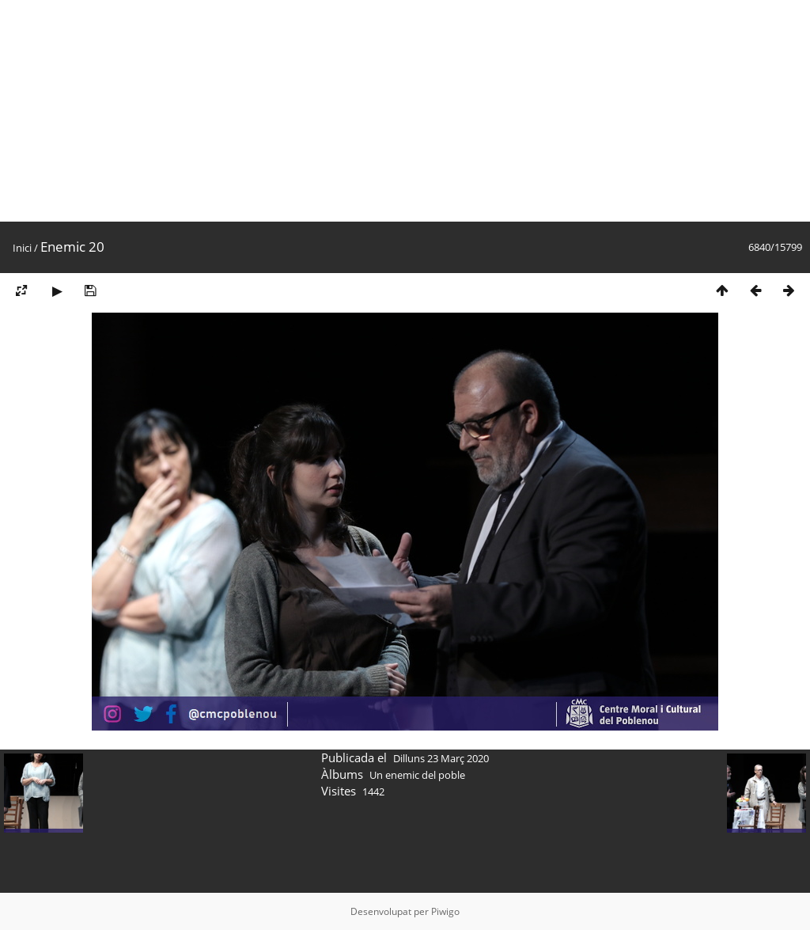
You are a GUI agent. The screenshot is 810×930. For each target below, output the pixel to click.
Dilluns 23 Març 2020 (441, 758)
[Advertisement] (405, 111)
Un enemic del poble (417, 775)
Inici (22, 248)
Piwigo (445, 911)
